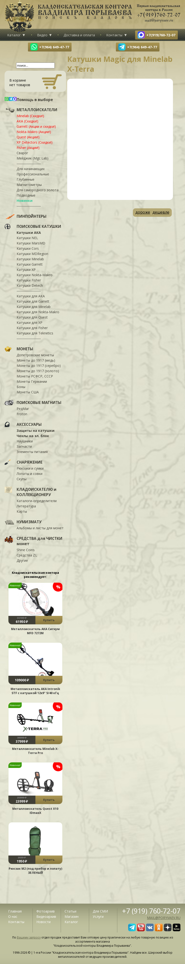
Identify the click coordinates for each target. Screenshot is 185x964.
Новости (43, 921)
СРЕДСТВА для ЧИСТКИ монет (39, 541)
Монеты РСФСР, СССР (35, 376)
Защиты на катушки (35, 430)
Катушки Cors (28, 248)
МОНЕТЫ (25, 348)
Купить (49, 620)
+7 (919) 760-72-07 (151, 910)
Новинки (25, 200)
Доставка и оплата (79, 35)
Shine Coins (26, 550)
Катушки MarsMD (31, 243)
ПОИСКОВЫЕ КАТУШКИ (39, 226)
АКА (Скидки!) (27, 121)
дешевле (160, 212)
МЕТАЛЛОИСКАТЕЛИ (37, 109)
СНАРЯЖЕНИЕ (29, 462)
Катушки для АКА (31, 296)
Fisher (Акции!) (28, 147)
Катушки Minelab (30, 259)
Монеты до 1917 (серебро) (39, 365)
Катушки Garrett (30, 264)
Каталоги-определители (37, 500)
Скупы (21, 479)
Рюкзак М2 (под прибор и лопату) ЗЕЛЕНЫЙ (35, 871)
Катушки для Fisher (32, 328)
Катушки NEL (27, 238)
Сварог (22, 153)
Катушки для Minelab (34, 306)
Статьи (70, 911)
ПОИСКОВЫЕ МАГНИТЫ (39, 402)
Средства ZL (27, 555)
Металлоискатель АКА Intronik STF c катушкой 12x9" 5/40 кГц (35, 691)
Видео (42, 35)
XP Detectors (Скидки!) (35, 142)
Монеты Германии (32, 381)
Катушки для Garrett (33, 301)
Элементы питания (32, 451)
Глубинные (25, 179)
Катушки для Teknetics (35, 333)
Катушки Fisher (29, 280)
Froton (22, 414)
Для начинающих (31, 168)
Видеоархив (46, 916)
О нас (12, 916)
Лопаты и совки (29, 473)
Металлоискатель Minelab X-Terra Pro (35, 751)
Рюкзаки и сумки (30, 468)
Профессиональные (33, 174)
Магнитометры (29, 184)
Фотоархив (45, 911)
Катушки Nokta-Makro (35, 275)
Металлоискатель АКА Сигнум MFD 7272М (35, 631)
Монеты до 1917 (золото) (38, 371)
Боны (21, 386)
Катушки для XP (29, 322)
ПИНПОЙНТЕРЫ (31, 216)
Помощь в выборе (35, 99)
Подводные (26, 195)
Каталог (14, 35)
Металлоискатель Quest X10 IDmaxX (35, 811)
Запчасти (24, 446)
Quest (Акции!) (28, 137)
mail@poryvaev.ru (163, 917)
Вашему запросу (29, 937)
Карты (22, 511)
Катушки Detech (30, 285)
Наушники (25, 441)
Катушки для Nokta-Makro (38, 312)
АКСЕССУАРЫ (29, 424)
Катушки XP (26, 269)
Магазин (72, 916)
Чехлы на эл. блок (33, 436)
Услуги (98, 916)
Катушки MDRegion (32, 253)
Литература (26, 506)
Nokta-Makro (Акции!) (34, 131)
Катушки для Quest (32, 317)
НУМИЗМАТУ (29, 521)
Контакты (114, 35)
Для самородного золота (38, 190)
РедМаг (23, 408)
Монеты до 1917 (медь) (36, 360)
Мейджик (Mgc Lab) (32, 158)
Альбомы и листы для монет (40, 528)
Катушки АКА (29, 232)
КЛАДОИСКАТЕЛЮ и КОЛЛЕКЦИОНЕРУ (36, 492)
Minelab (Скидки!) (30, 116)
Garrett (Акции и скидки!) (36, 126)
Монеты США (28, 392)
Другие (22, 560)
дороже (142, 212)
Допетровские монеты (35, 355)
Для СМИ (100, 911)
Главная (15, 911)
